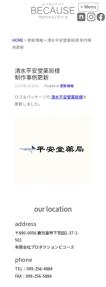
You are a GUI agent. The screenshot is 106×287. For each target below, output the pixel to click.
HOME (17, 40)
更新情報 (66, 85)
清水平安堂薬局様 (67, 97)
